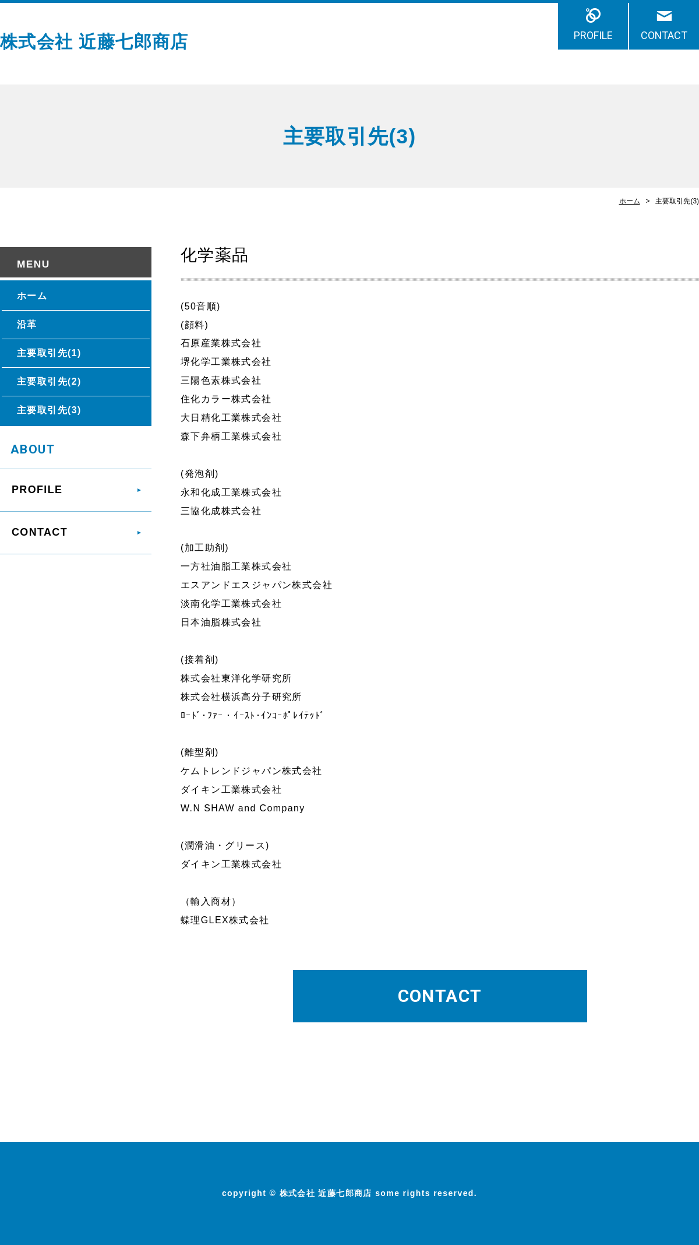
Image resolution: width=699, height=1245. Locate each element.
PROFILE (593, 35)
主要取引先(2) (49, 381)
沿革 (27, 324)
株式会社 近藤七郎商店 (94, 41)
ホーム (629, 201)
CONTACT (664, 35)
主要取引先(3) (49, 410)
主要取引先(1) (49, 353)
